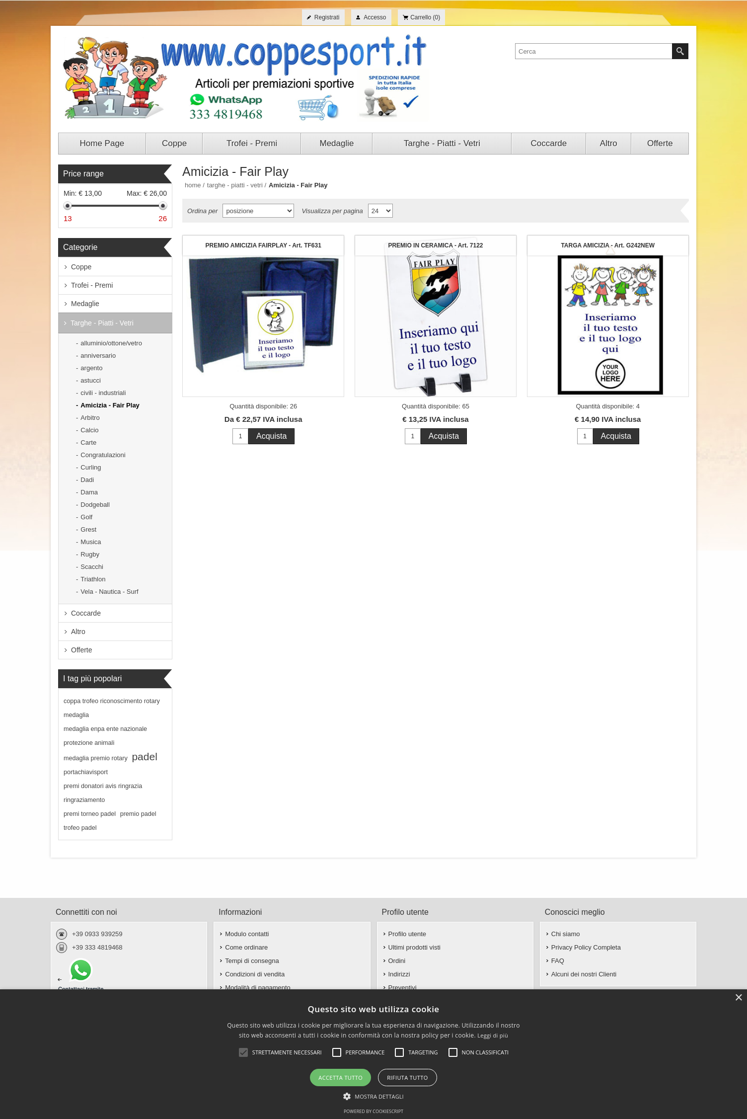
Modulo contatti (247, 934)
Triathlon (92, 579)
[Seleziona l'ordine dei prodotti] (258, 211)
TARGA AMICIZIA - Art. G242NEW (608, 245)
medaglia (76, 715)
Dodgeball (95, 504)
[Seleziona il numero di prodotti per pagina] (380, 211)
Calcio (89, 430)
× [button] (738, 998)
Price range (83, 173)
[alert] (373, 1054)
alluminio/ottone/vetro (111, 343)
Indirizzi (399, 974)
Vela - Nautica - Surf (109, 591)
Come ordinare (246, 947)
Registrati (327, 17)
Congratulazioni (102, 455)
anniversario (98, 355)
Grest (88, 529)
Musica (90, 542)
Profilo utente (407, 934)
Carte (88, 442)
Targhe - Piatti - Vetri (102, 323)
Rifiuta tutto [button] (407, 1077)
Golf (86, 517)
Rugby (89, 554)
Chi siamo (565, 934)
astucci (90, 380)
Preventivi (402, 987)
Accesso (375, 17)
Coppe (81, 267)
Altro (78, 632)
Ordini (397, 960)
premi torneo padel (90, 813)
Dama (89, 492)
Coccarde (86, 613)
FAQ (557, 960)
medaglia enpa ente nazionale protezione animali (105, 735)
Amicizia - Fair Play (110, 405)
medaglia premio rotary (96, 758)
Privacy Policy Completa (586, 947)
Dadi (87, 479)
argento (91, 368)
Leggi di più (492, 1035)
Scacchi (91, 566)
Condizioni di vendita (255, 974)
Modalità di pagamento (258, 987)
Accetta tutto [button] (340, 1077)
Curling (90, 467)
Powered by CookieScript (373, 1111)
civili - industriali (103, 393)
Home (193, 185)
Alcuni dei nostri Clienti (584, 974)
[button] (373, 1095)
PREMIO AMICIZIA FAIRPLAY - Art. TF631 (263, 245)
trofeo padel (80, 827)
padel (144, 756)
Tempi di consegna (252, 960)
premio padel (138, 813)
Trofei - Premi (92, 285)
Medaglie (85, 304)
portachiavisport (86, 772)
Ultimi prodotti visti (414, 947)
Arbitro (89, 417)
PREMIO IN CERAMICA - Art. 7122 (435, 245)
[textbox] (593, 51)
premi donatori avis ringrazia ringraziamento (103, 793)
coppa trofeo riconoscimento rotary (112, 701)
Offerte (81, 650)
